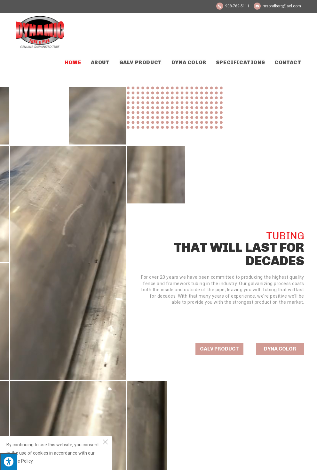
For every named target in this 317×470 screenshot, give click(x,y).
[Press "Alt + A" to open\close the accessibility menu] (8, 461)
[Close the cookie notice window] (105, 443)
